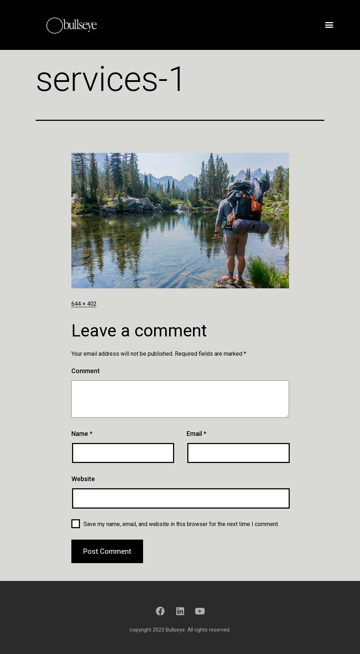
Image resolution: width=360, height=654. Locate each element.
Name (81, 433)
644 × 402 (84, 303)
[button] (329, 25)
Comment (85, 371)
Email (196, 433)
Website (83, 479)
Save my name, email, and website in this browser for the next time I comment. (181, 524)
